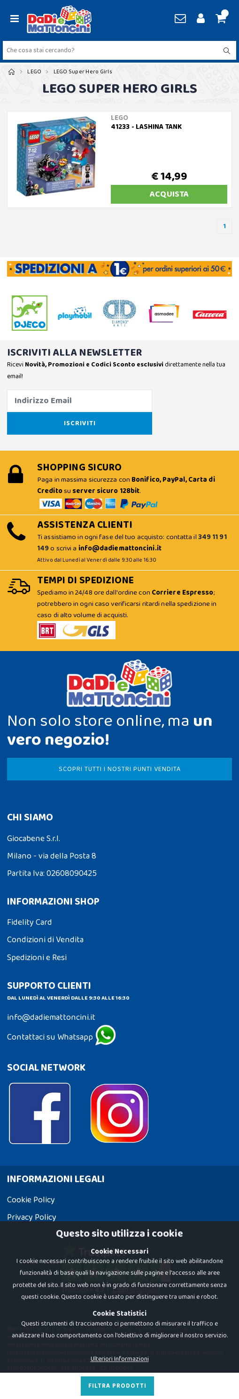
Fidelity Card (29, 922)
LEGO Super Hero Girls (83, 71)
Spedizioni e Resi (37, 957)
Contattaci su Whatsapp (61, 1037)
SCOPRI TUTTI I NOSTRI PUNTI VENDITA (120, 769)
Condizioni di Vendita (45, 939)
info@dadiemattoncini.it (51, 1017)
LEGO (34, 71)
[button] (219, 19)
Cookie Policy (31, 1200)
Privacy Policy (31, 1217)
